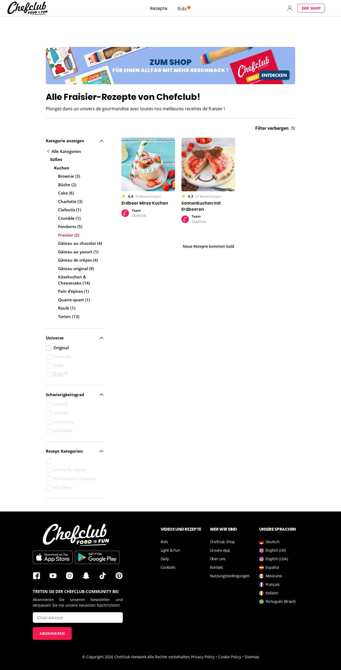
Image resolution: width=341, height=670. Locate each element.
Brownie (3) (69, 176)
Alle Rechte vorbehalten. (169, 656)
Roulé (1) (66, 308)
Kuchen (61, 167)
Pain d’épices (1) (73, 291)
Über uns (218, 558)
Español (269, 567)
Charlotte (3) (70, 201)
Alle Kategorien (64, 151)
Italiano (268, 592)
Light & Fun (170, 550)
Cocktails (168, 567)
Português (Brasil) (277, 601)
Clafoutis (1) (69, 209)
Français (269, 584)
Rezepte (158, 8)
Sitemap (252, 656)
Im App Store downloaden (53, 557)
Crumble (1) (69, 218)
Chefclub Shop (222, 541)
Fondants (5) (70, 226)
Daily (165, 558)
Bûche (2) (67, 184)
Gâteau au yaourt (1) (78, 251)
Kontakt (216, 567)
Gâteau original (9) (76, 268)
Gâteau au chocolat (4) (80, 243)
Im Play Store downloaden (97, 557)
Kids (164, 541)
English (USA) (273, 558)
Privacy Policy (203, 656)
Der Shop (311, 8)
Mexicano (270, 575)
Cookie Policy (229, 656)
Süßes (56, 159)
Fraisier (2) (68, 235)
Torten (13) (68, 316)
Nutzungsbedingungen (230, 575)
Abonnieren (52, 633)
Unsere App (220, 550)
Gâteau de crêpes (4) (78, 260)
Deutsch (269, 541)
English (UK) (272, 550)
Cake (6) (66, 193)
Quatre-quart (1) (74, 299)
